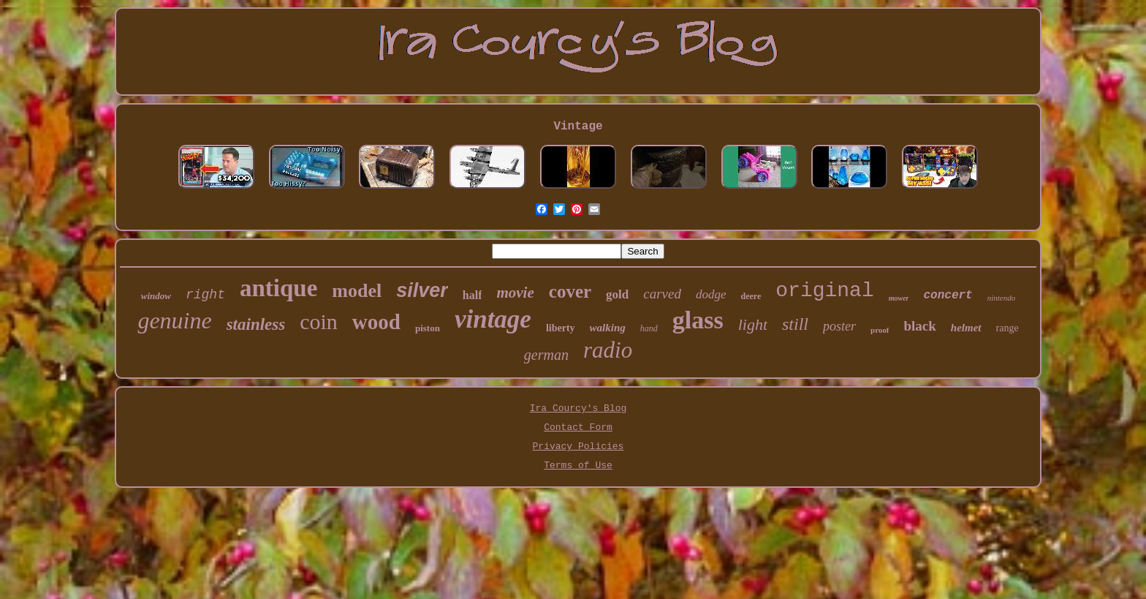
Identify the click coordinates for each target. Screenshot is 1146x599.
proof (879, 329)
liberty (560, 328)
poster (839, 326)
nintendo (1001, 297)
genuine (174, 320)
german (546, 355)
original (824, 290)
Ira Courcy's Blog (578, 408)
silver (422, 290)
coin (319, 321)
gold (617, 294)
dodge (711, 294)
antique (278, 288)
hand (649, 328)
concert (947, 295)
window (156, 295)
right (205, 294)
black (919, 326)
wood (376, 322)
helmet (966, 328)
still (795, 324)
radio (607, 350)
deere (751, 296)
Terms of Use (578, 465)
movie (515, 292)
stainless (256, 324)
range (1007, 328)
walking (608, 328)
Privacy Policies (578, 446)
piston (427, 328)
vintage (493, 319)
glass (698, 320)
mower (899, 298)
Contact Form (578, 427)
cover (570, 291)
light (752, 324)
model (357, 290)
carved (662, 293)
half (472, 295)
